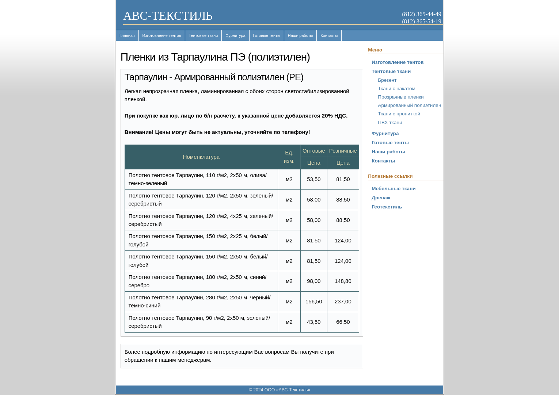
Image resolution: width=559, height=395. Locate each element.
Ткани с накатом (396, 88)
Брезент (387, 80)
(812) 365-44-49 (421, 14)
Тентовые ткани (203, 35)
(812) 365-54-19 (421, 21)
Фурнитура (235, 35)
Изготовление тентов (161, 35)
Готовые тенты (266, 35)
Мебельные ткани (393, 188)
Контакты (329, 35)
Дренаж (381, 197)
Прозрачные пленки (400, 97)
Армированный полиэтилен (409, 105)
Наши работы (300, 35)
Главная (126, 35)
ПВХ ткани (390, 122)
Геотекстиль (387, 207)
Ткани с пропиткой (399, 113)
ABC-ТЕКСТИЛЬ (168, 15)
